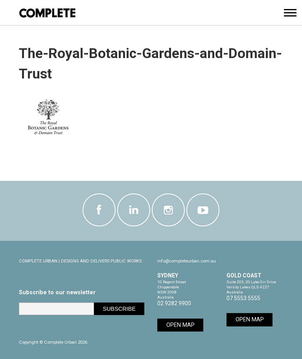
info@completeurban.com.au (186, 261)
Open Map (180, 325)
